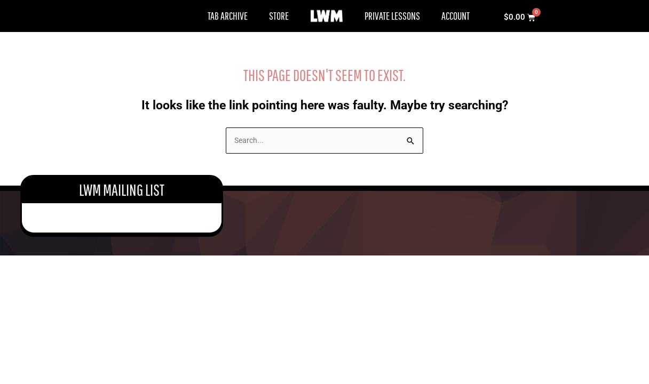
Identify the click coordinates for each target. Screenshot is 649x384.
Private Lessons (392, 16)
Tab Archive (228, 16)
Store (279, 16)
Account (455, 16)
